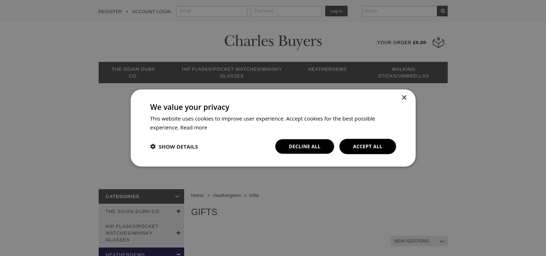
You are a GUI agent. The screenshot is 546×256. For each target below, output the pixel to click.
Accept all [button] (367, 146)
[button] (174, 146)
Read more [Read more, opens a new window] (194, 126)
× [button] (404, 97)
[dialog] (273, 128)
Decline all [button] (303, 146)
